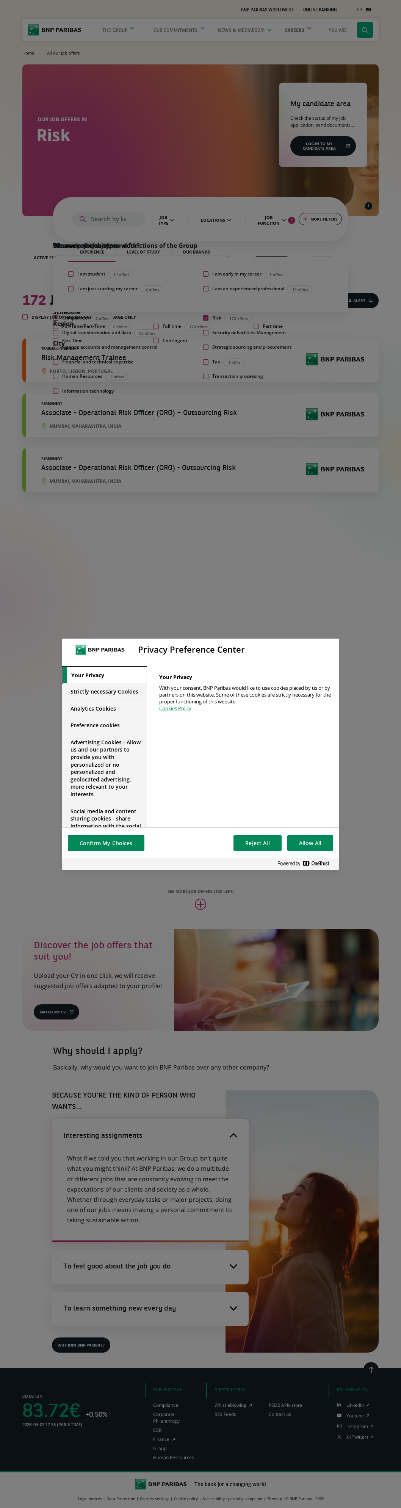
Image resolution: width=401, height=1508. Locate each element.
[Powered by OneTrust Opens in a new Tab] (306, 864)
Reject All (257, 843)
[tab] (104, 675)
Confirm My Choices (106, 843)
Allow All (310, 843)
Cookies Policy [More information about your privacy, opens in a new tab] (175, 708)
